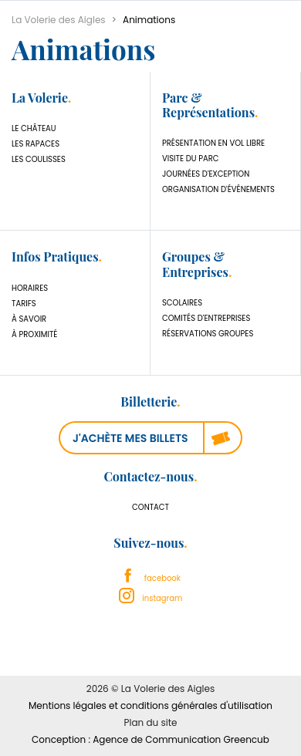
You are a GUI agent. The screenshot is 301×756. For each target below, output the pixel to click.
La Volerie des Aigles (59, 19)
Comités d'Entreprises (206, 318)
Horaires (30, 288)
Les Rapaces (35, 144)
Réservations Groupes (207, 333)
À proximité (34, 334)
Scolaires (182, 303)
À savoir (29, 319)
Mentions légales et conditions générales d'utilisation (150, 705)
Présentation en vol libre (213, 143)
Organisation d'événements (218, 189)
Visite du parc (190, 158)
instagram (151, 598)
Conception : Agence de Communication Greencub (150, 739)
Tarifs (24, 303)
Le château (34, 128)
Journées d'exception (205, 174)
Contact (150, 507)
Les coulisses (39, 159)
